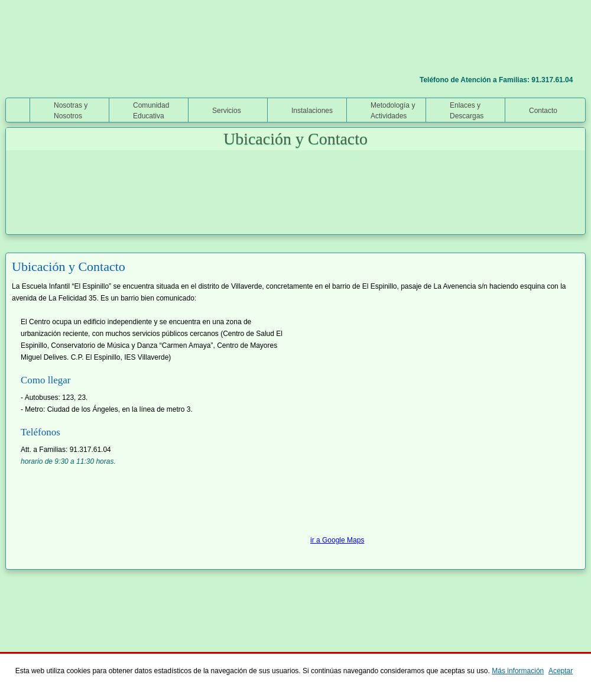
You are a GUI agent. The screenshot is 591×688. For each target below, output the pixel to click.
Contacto (543, 110)
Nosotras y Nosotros (70, 110)
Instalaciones (312, 110)
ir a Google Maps (337, 540)
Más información (518, 671)
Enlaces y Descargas (466, 110)
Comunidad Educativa (151, 110)
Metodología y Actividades (393, 110)
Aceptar (560, 671)
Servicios (226, 110)
